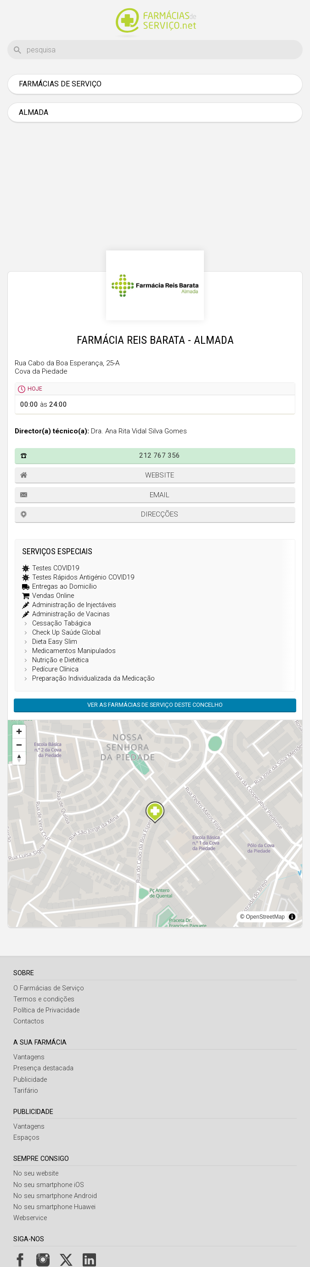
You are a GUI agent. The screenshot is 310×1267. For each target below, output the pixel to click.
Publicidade (30, 1080)
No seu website (35, 1173)
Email (159, 495)
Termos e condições (43, 999)
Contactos (28, 1021)
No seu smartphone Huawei (54, 1207)
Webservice (30, 1218)
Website (159, 475)
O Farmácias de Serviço (48, 988)
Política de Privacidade (46, 1010)
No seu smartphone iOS (48, 1185)
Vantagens (29, 1057)
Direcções (159, 514)
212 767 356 (159, 455)
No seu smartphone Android (55, 1196)
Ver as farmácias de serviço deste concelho (155, 704)
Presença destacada (43, 1068)
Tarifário (25, 1091)
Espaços (26, 1138)
